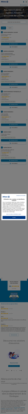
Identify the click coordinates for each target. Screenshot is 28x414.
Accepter (14, 217)
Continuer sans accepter (20, 195)
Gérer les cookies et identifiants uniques (13, 214)
